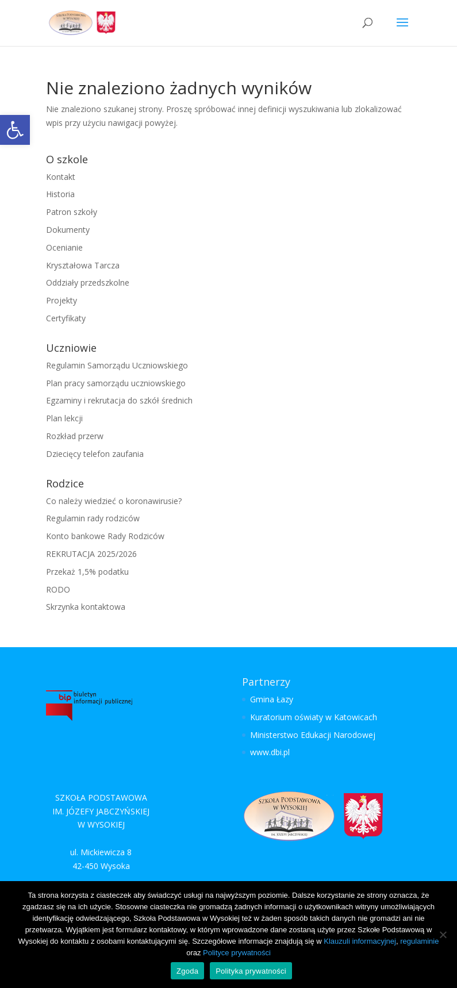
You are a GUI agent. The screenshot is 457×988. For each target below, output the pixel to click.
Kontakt (60, 176)
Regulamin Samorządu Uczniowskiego (117, 365)
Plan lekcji (64, 418)
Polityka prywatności (251, 971)
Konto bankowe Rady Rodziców (105, 535)
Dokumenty (68, 229)
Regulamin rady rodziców (93, 518)
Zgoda (187, 971)
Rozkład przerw (74, 435)
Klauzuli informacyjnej (360, 941)
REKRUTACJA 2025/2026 (91, 553)
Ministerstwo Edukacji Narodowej (312, 734)
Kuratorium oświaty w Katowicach (313, 717)
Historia (60, 194)
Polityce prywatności (237, 952)
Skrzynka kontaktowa (85, 606)
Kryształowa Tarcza (83, 265)
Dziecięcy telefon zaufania (95, 453)
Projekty (61, 300)
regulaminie (419, 941)
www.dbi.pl (270, 752)
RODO (58, 589)
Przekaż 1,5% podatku (87, 571)
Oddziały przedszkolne (87, 282)
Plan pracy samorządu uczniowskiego (116, 383)
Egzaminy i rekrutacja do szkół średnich (119, 400)
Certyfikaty (66, 318)
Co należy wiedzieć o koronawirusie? (114, 500)
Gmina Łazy (271, 699)
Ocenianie (64, 247)
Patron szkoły (71, 211)
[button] (15, 130)
